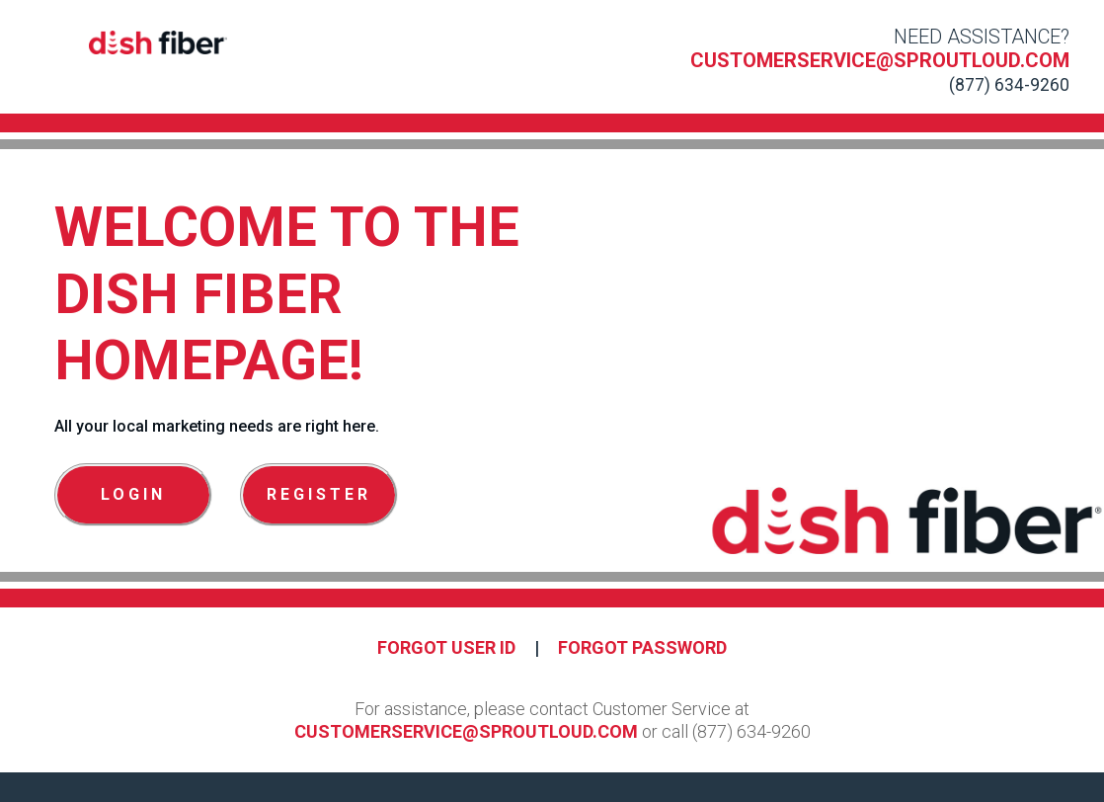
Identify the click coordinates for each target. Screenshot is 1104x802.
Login (133, 494)
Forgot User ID (446, 647)
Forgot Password (642, 647)
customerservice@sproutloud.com (879, 60)
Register (319, 494)
